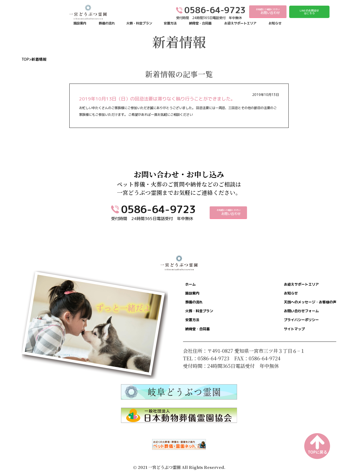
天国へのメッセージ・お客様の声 (300, 305)
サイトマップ (278, 336)
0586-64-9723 (158, 209)
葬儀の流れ (107, 23)
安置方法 (170, 23)
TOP (25, 59)
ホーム (193, 285)
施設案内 (79, 23)
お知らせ (274, 23)
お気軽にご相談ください (268, 11)
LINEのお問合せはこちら (309, 12)
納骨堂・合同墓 (200, 23)
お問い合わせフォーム (288, 315)
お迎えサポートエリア (240, 23)
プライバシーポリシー (288, 326)
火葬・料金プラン (139, 23)
